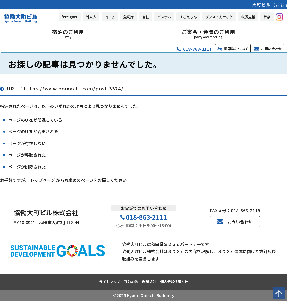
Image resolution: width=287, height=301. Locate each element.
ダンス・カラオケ (219, 16)
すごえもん (188, 16)
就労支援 (248, 16)
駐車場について (232, 48)
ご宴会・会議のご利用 (208, 33)
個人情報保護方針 (174, 281)
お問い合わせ (267, 48)
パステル (164, 16)
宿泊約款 (131, 281)
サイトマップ (109, 281)
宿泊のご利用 (68, 33)
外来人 (91, 16)
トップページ (42, 180)
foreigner (69, 16)
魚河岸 (128, 16)
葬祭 (266, 16)
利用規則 (149, 281)
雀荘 (145, 16)
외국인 (110, 16)
